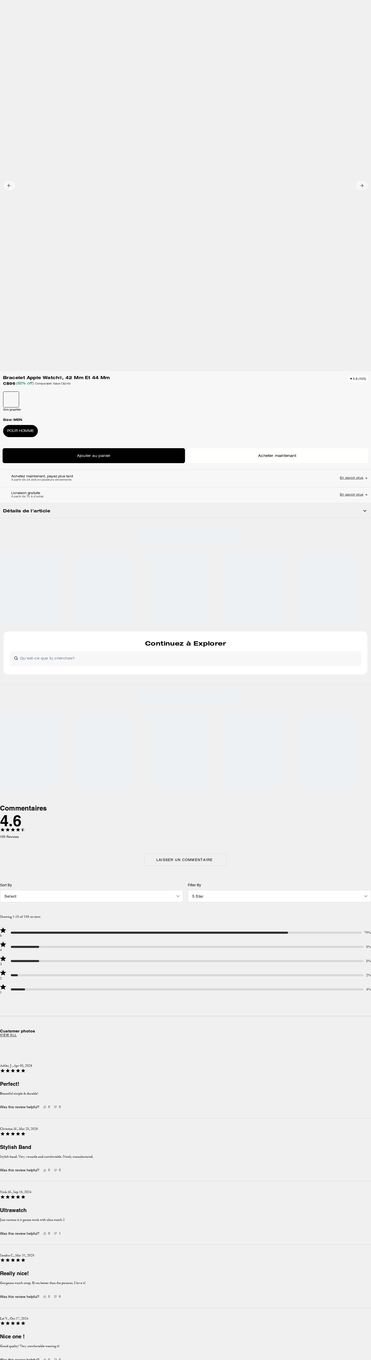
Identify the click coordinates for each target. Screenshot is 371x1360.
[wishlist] (232, 70)
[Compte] (344, 23)
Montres (99, 55)
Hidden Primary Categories (48, 55)
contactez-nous (251, 1183)
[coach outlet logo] (186, 23)
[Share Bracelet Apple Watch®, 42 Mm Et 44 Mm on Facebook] (311, 322)
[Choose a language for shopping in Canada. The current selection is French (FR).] (28, 23)
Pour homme (271, 150)
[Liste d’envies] (336, 23)
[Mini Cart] (352, 22)
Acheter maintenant (300, 178)
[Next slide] (310, 401)
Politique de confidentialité (307, 1177)
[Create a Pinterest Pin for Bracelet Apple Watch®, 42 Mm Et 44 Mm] (324, 322)
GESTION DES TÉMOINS (147, 1240)
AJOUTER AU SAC (300, 163)
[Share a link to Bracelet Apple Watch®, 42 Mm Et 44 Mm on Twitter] (337, 322)
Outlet (19, 55)
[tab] (161, 6)
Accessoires (80, 55)
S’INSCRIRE (332, 1151)
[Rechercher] (307, 23)
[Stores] (55, 23)
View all (70, 703)
